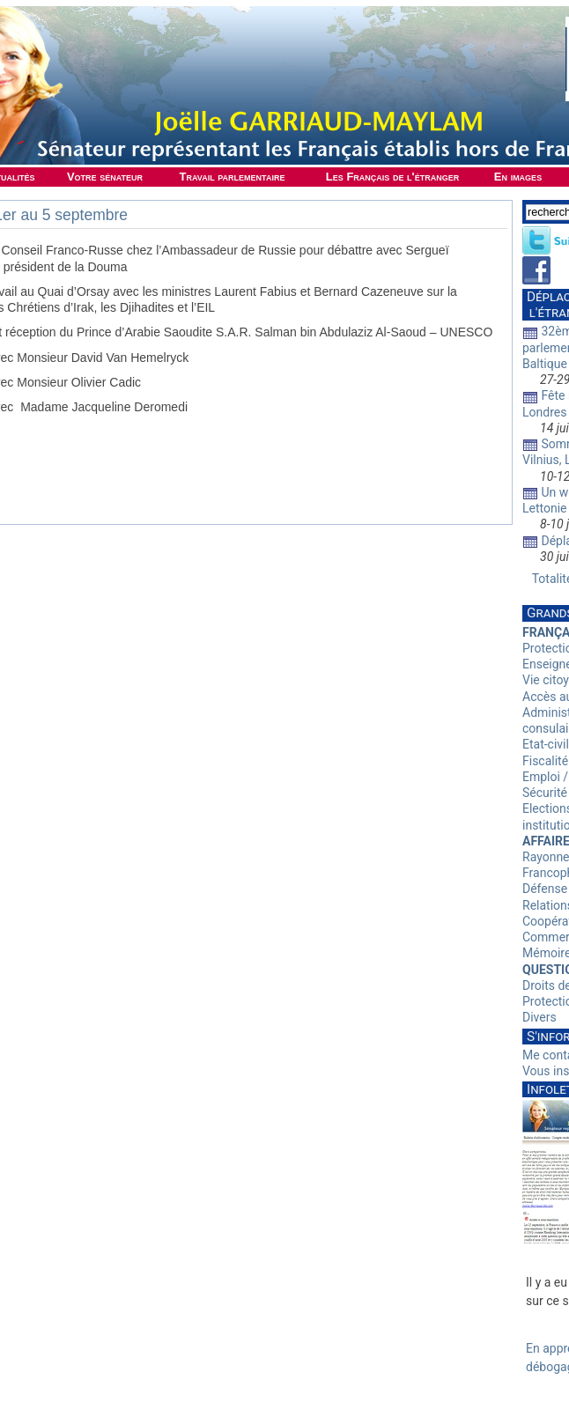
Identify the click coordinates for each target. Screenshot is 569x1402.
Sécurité (544, 793)
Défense (544, 889)
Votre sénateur (105, 176)
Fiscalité (545, 761)
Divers (539, 1017)
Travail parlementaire (232, 176)
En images (518, 176)
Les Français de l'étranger (392, 176)
